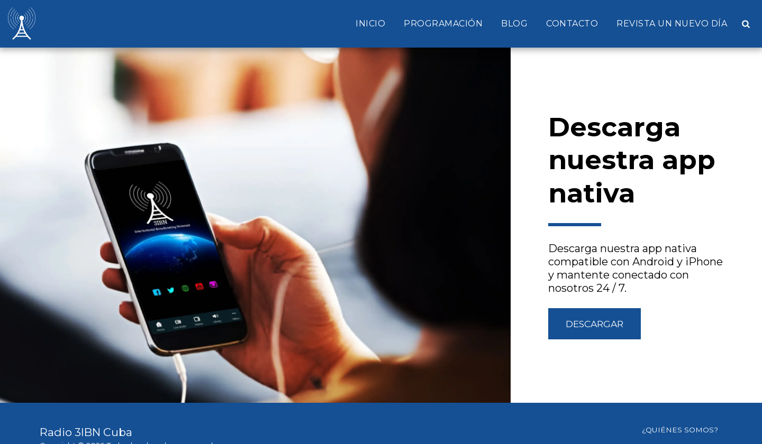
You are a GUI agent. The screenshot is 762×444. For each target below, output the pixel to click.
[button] (746, 24)
